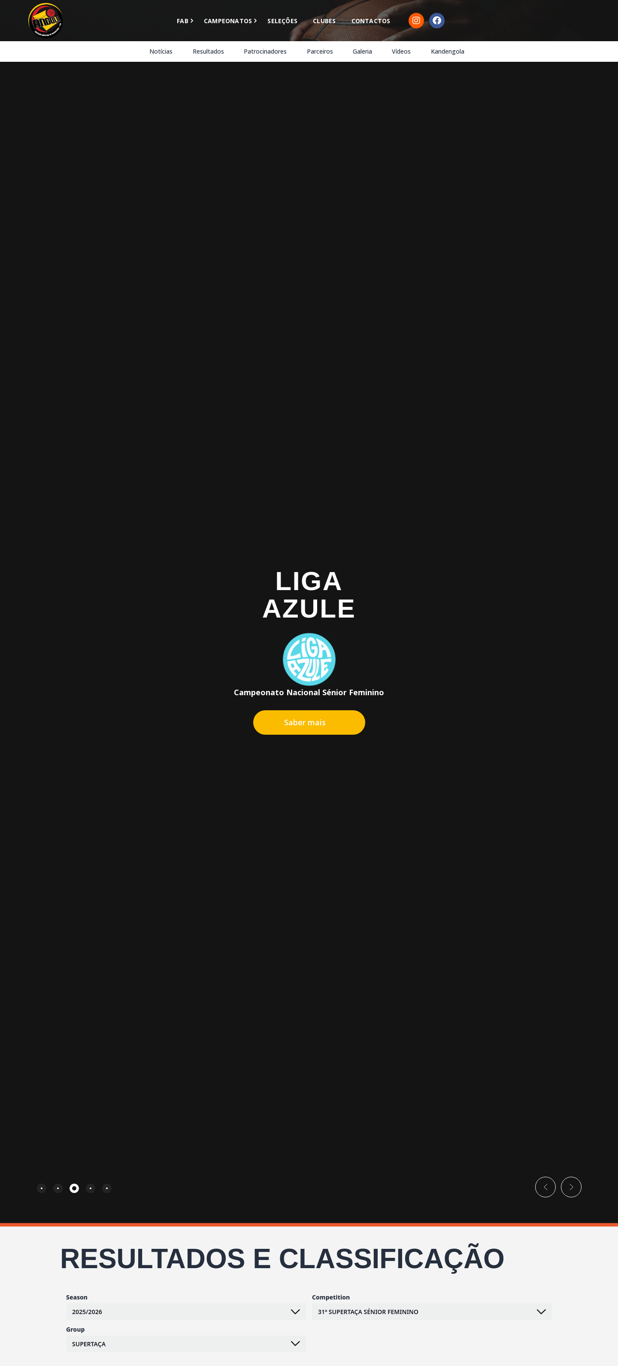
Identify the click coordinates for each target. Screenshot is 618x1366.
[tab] (41, 1188)
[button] (545, 1187)
